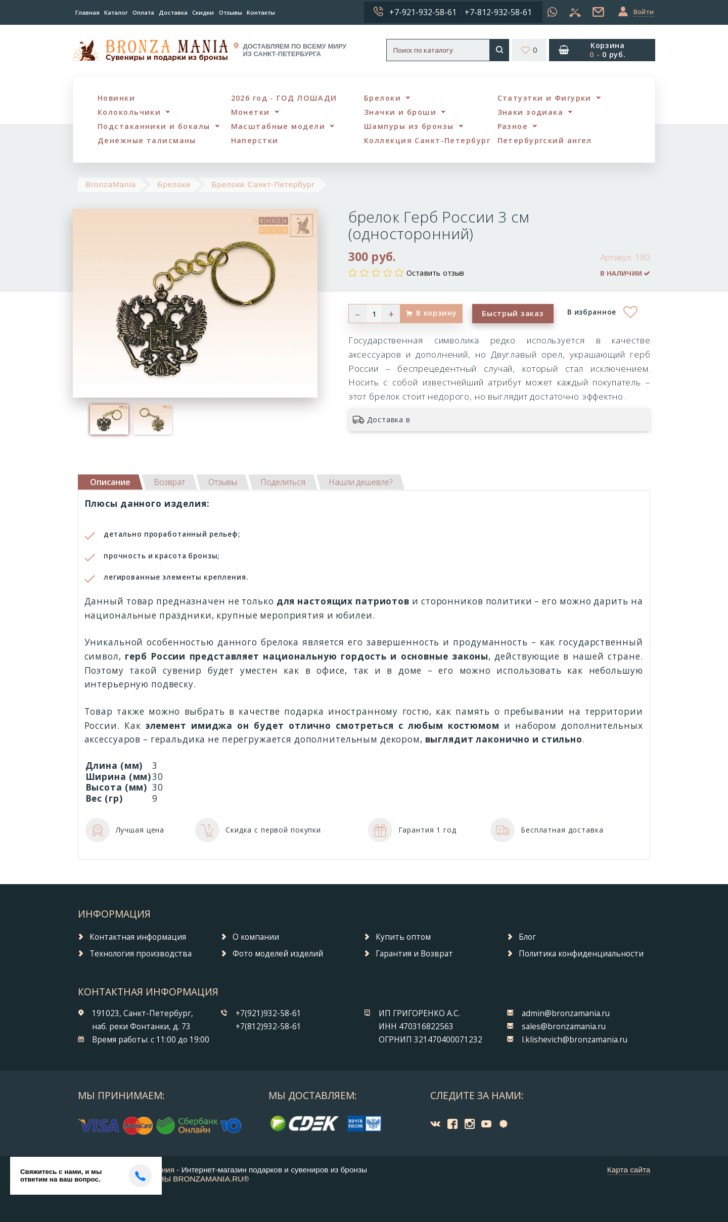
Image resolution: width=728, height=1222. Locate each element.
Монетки (250, 112)
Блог (527, 937)
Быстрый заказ (512, 313)
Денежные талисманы (147, 140)
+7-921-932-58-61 (423, 12)
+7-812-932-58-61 (498, 12)
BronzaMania (110, 184)
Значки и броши (400, 112)
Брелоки (382, 98)
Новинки (116, 98)
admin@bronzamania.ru (566, 1013)
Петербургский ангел (544, 140)
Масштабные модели (278, 126)
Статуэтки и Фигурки (544, 98)
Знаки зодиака (530, 112)
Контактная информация (137, 937)
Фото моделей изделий (278, 953)
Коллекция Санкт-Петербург (427, 140)
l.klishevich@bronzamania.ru (574, 1039)
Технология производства (140, 953)
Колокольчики (129, 112)
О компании (256, 937)
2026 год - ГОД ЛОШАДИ (284, 98)
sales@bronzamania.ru (564, 1026)
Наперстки (255, 140)
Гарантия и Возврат (414, 953)
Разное (512, 126)
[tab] (169, 482)
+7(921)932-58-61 (268, 1013)
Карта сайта (629, 1169)
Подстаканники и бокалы (154, 126)
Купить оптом (403, 937)
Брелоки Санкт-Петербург (263, 184)
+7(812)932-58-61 (268, 1026)
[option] (109, 419)
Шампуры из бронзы (408, 126)
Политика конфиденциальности (581, 953)
